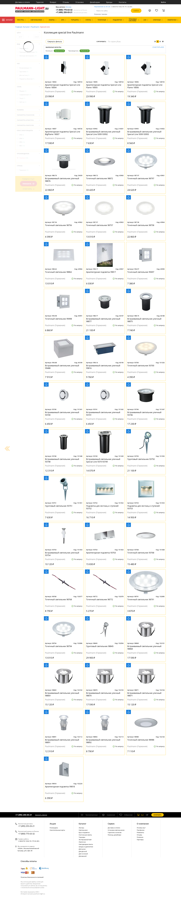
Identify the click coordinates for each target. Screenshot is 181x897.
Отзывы (66, 2)
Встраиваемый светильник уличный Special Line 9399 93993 (144, 133)
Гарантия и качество (115, 832)
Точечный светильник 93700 (140, 365)
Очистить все (158, 47)
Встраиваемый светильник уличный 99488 (62, 366)
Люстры (81, 828)
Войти (163, 2)
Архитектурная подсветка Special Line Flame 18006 (144, 86)
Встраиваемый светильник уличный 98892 (103, 741)
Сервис (111, 823)
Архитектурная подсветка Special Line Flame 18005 (103, 86)
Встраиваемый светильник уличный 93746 (144, 413)
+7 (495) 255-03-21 (71, 12)
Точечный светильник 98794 (58, 646)
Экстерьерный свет (85, 840)
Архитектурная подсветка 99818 (60, 786)
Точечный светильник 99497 (140, 272)
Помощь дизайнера (114, 835)
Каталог (7, 20)
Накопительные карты (57, 830)
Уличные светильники (28, 56)
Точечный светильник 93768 (140, 552)
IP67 (22, 146)
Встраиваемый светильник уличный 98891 (62, 741)
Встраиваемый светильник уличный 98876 (62, 179)
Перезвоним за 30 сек (102, 7)
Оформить (157, 815)
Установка (79, 2)
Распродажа (54, 828)
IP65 (22, 142)
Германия (23, 170)
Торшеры (82, 837)
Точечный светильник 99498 (58, 318)
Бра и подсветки (84, 832)
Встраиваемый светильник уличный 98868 (144, 647)
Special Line (59, 51)
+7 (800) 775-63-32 (71, 10)
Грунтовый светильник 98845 (99, 646)
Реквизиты (140, 832)
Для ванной (82, 856)
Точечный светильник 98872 (99, 178)
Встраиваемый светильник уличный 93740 (62, 413)
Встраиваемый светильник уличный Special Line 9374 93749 (103, 460)
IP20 (21, 135)
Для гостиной (83, 854)
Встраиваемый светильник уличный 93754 (62, 554)
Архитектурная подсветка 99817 (101, 272)
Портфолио (140, 830)
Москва (68, 7)
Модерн (22, 91)
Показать (28, 184)
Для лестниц (24, 75)
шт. (140, 815)
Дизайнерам (95, 2)
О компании (143, 823)
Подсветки (23, 48)
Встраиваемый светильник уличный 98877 (103, 320)
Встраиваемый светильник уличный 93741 (103, 413)
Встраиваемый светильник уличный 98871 (144, 694)
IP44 (21, 138)
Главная (18, 27)
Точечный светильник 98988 (140, 739)
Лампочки (82, 842)
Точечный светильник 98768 (58, 599)
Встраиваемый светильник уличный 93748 (62, 460)
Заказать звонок (41, 815)
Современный (25, 95)
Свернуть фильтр (54, 41)
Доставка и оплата (22, 2)
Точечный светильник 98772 (99, 599)
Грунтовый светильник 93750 (141, 459)
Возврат (53, 2)
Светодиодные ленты (86, 844)
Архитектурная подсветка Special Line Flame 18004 (62, 86)
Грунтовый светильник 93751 (58, 506)
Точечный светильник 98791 (140, 599)
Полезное (140, 837)
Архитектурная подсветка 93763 (101, 552)
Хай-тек (22, 102)
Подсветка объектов (26, 79)
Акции (53, 823)
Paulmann (35, 27)
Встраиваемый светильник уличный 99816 (103, 366)
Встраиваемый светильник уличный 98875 (144, 320)
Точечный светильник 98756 (58, 225)
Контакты (122, 2)
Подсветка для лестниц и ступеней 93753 (143, 507)
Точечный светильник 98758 (140, 225)
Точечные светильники (28, 52)
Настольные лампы (85, 835)
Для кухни (82, 849)
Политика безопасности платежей (32, 877)
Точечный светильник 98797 (140, 178)
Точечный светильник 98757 (99, 225)
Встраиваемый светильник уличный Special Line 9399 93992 (103, 133)
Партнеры (140, 840)
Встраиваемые (25, 68)
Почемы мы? (141, 828)
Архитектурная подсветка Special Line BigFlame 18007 (62, 133)
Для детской (83, 851)
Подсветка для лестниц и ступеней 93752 (102, 507)
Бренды (109, 2)
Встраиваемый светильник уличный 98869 (62, 694)
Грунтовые (23, 71)
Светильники (83, 830)
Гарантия (39, 2)
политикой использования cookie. (33, 888)
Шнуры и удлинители (86, 847)
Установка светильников (116, 830)
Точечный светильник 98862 (58, 272)
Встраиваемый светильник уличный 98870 (103, 694)
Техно (22, 98)
